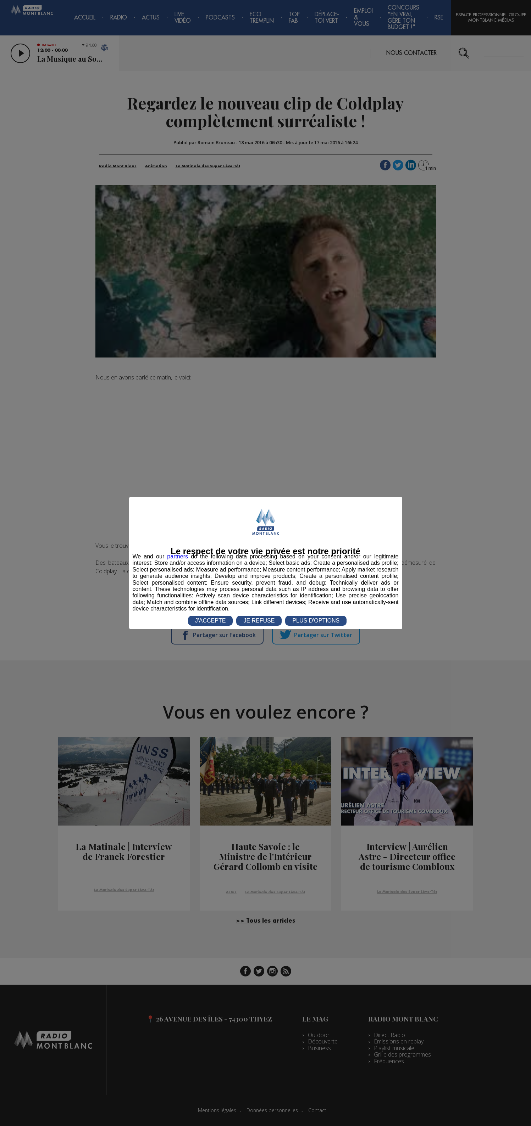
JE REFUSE (259, 621)
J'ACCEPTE (210, 621)
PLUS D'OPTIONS (315, 621)
